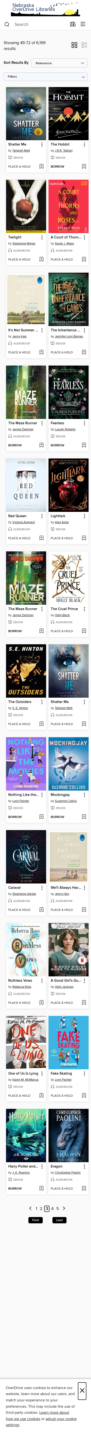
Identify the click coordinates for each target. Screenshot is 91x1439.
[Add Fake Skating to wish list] (84, 1096)
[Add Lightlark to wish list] (84, 538)
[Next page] (64, 1209)
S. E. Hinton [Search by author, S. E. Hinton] (20, 708)
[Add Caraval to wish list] (41, 910)
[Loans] (72, 25)
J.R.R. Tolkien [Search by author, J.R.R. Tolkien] (64, 151)
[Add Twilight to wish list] (41, 260)
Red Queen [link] (17, 516)
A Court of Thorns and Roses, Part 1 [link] (66, 237)
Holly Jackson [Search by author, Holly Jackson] (64, 987)
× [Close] (82, 1391)
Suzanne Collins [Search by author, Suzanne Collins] (66, 801)
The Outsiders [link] (19, 702)
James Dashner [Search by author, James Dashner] (22, 429)
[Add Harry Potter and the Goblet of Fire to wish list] (41, 1189)
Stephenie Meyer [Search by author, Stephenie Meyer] (23, 243)
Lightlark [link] (58, 516)
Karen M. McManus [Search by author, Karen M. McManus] (25, 1080)
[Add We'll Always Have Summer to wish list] (84, 910)
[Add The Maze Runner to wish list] (41, 445)
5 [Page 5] (57, 1208)
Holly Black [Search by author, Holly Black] (62, 615)
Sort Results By (16, 62)
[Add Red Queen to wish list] (41, 538)
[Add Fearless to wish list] (84, 445)
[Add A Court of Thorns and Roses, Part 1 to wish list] (84, 260)
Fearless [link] (57, 423)
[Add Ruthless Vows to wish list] (41, 1003)
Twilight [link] (14, 237)
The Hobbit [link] (60, 144)
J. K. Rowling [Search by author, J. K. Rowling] (21, 1173)
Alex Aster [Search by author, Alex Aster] (62, 522)
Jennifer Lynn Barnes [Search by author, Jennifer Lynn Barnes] (69, 336)
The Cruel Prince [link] (64, 609)
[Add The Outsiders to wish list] (41, 724)
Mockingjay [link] (60, 795)
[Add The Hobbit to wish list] (84, 167)
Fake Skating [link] (61, 1073)
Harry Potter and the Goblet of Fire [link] (23, 1166)
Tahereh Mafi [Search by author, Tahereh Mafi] (21, 151)
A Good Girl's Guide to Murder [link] (66, 981)
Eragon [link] (57, 1166)
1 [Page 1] (36, 1208)
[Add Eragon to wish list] (84, 1189)
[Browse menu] (82, 24)
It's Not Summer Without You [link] (23, 330)
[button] (74, 46)
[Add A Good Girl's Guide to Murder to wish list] (84, 1003)
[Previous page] (31, 1209)
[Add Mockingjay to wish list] (84, 817)
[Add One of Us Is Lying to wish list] (41, 1096)
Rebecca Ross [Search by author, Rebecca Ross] (21, 987)
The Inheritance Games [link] (66, 330)
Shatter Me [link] (17, 144)
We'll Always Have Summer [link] (66, 888)
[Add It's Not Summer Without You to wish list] (41, 353)
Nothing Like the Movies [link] (23, 795)
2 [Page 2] (41, 1208)
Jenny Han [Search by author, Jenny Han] (19, 336)
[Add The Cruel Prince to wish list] (84, 631)
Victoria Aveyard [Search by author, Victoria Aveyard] (23, 522)
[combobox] (35, 24)
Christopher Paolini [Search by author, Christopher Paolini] (68, 1173)
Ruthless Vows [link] (20, 981)
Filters (12, 77)
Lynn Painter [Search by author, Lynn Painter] (20, 801)
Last (59, 1220)
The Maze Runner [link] (22, 423)
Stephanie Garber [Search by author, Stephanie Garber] (24, 894)
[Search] (7, 24)
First (35, 1220)
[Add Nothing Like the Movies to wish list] (41, 817)
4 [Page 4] (52, 1208)
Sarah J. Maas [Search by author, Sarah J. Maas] (64, 243)
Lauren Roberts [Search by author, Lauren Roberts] (65, 429)
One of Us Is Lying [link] (23, 1073)
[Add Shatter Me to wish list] (41, 167)
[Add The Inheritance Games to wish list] (84, 353)
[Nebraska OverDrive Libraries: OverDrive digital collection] (45, 9)
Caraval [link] (14, 888)
